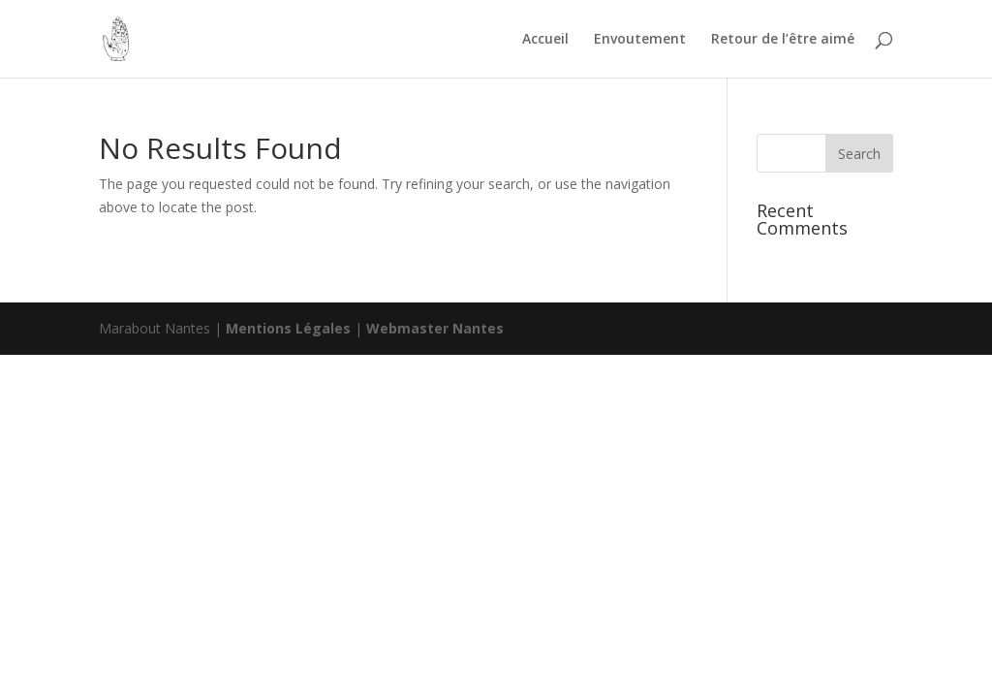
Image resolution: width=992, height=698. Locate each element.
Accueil (545, 40)
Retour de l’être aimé (782, 40)
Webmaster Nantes (435, 328)
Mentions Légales (290, 328)
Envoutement (640, 40)
